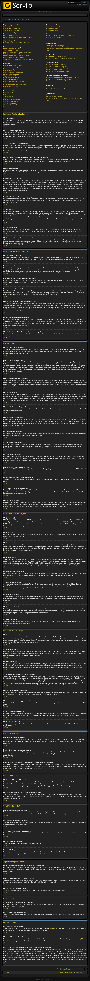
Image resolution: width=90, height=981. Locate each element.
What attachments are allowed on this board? (58, 87)
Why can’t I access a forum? (11, 76)
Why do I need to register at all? (12, 28)
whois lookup (47, 951)
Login (50, 11)
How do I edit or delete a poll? (11, 74)
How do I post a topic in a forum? (12, 65)
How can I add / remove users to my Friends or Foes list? (62, 58)
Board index (8, 15)
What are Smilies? (8, 96)
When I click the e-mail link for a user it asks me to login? (19, 59)
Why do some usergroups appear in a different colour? (61, 35)
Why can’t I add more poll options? (13, 72)
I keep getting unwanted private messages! (58, 47)
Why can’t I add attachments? (11, 77)
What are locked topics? (10, 105)
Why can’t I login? (8, 26)
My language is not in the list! (11, 54)
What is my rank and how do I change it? (14, 57)
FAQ (40, 11)
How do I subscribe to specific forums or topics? (59, 79)
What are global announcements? (12, 99)
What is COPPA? (8, 39)
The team (61, 972)
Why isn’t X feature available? (54, 96)
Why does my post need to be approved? (14, 84)
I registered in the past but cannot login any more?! (17, 37)
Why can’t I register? (9, 41)
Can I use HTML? (8, 94)
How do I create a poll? (9, 70)
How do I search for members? (54, 69)
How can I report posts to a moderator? (14, 81)
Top (7, 126)
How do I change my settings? (11, 48)
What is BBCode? (8, 92)
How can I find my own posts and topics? (57, 71)
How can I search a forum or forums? (56, 64)
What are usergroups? (52, 30)
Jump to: (56, 969)
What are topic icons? (9, 106)
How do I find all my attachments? (55, 89)
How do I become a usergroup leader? (56, 33)
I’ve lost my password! (9, 33)
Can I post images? (8, 98)
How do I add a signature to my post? (13, 69)
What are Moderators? (52, 28)
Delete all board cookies (71, 972)
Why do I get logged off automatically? (14, 30)
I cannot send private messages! (55, 45)
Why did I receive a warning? (11, 79)
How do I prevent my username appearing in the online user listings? (22, 32)
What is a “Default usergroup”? (54, 37)
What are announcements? (10, 101)
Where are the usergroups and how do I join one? (60, 32)
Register (45, 11)
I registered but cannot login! (11, 35)
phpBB (37, 978)
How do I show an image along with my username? (17, 55)
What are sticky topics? (9, 103)
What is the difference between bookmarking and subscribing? (63, 77)
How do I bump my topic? (10, 86)
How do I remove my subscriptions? (56, 81)
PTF (52, 979)
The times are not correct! (10, 50)
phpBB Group (54, 928)
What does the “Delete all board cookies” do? (16, 42)
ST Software (46, 979)
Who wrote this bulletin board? (54, 95)
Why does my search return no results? (57, 66)
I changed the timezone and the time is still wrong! (17, 52)
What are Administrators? (53, 26)
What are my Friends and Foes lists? (56, 56)
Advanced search (82, 4)
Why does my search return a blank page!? (58, 68)
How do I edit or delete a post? (11, 67)
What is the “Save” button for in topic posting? (16, 83)
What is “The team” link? (52, 39)
